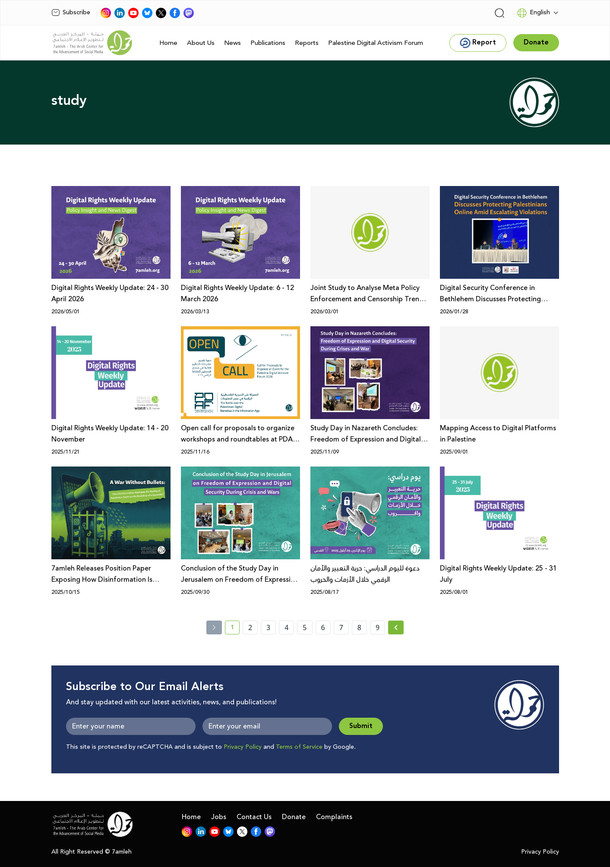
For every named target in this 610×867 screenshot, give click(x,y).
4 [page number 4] (286, 627)
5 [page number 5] (305, 627)
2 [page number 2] (250, 627)
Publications (267, 43)
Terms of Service (299, 747)
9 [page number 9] (377, 627)
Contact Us (254, 817)
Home (168, 43)
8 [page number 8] (359, 627)
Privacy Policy (243, 747)
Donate (294, 817)
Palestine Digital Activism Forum (375, 43)
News (232, 43)
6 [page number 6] (323, 627)
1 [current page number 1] (235, 629)
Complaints (334, 817)
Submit (361, 726)
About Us (201, 43)
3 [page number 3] (268, 627)
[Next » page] (396, 627)
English (533, 13)
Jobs (218, 817)
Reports (307, 43)
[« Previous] (214, 627)
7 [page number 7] (341, 627)
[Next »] (396, 627)
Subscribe (70, 12)
